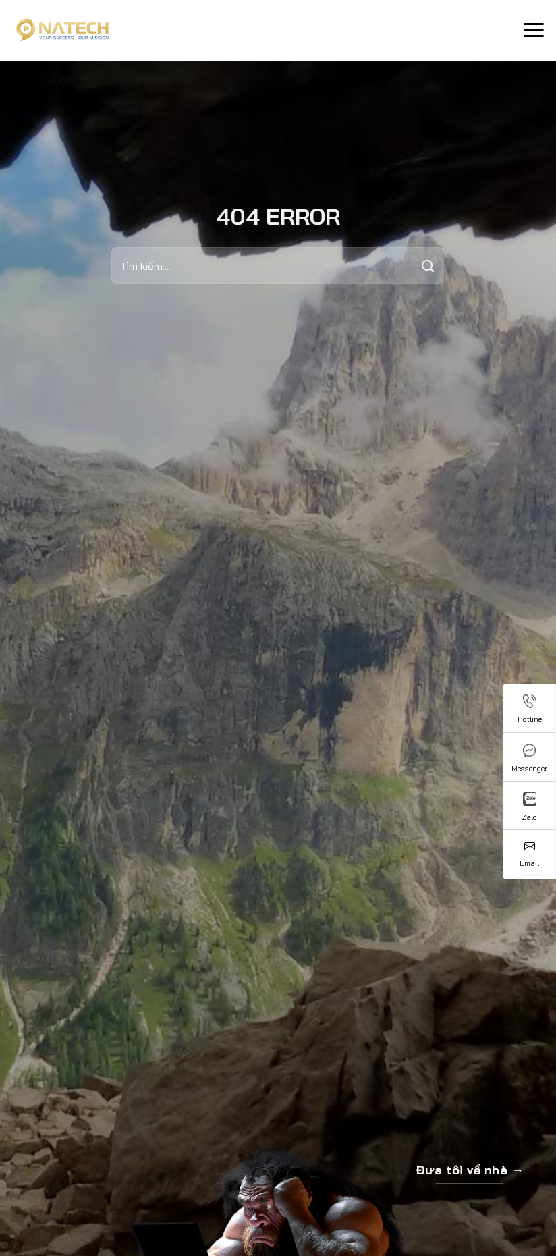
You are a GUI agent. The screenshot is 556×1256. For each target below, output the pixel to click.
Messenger (529, 758)
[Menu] (534, 30)
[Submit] (428, 265)
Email (529, 854)
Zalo (529, 807)
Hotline (530, 709)
